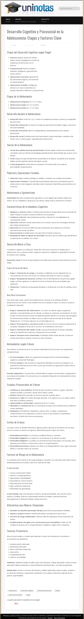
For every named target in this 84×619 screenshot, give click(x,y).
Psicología (43, 45)
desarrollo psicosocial (44, 591)
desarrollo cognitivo (27, 591)
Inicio (8, 20)
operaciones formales (15, 595)
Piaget (28, 595)
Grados (25, 20)
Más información (59, 618)
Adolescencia (13, 591)
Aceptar (50, 618)
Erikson (57, 591)
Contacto (45, 20)
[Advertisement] (58, 72)
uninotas (13, 45)
